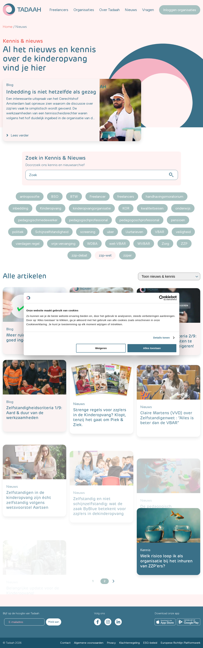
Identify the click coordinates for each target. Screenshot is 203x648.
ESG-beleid (150, 642)
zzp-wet (105, 255)
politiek (17, 232)
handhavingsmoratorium (164, 196)
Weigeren (101, 348)
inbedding (20, 208)
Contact (65, 642)
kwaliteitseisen (152, 208)
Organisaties (83, 10)
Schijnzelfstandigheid (51, 232)
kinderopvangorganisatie (92, 208)
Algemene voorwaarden (88, 642)
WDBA (92, 243)
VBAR (159, 232)
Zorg (165, 243)
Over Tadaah (109, 10)
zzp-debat (79, 255)
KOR (125, 208)
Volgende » (113, 581)
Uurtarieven (134, 232)
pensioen (178, 220)
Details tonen (161, 337)
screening (87, 232)
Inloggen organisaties (179, 10)
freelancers (125, 196)
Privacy (111, 642)
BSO (54, 196)
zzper (127, 255)
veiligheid (183, 232)
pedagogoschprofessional (139, 220)
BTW (74, 196)
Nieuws (131, 10)
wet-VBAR (117, 243)
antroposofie (29, 196)
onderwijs (182, 208)
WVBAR (143, 243)
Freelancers (58, 10)
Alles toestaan (152, 348)
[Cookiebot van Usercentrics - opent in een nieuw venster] (161, 297)
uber (110, 232)
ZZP (184, 243)
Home (7, 27)
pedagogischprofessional (88, 220)
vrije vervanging (63, 243)
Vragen (148, 10)
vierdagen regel (27, 243)
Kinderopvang (50, 208)
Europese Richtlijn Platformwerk (180, 642)
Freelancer (97, 196)
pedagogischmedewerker (37, 220)
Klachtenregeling (129, 642)
